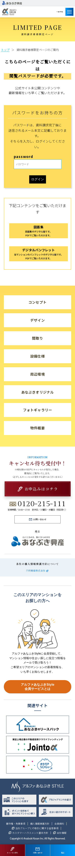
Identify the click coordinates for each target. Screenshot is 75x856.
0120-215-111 (42, 503)
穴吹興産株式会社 (35, 570)
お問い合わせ (39, 519)
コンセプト (37, 302)
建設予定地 (58, 11)
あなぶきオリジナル (37, 392)
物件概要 (37, 427)
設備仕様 (37, 356)
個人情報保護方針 (39, 823)
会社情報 (61, 832)
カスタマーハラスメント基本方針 (30, 832)
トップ (5, 50)
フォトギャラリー (37, 409)
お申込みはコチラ (41, 488)
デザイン (37, 320)
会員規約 (59, 823)
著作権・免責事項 (15, 823)
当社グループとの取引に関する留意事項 (36, 828)
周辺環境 (37, 374)
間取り (37, 338)
